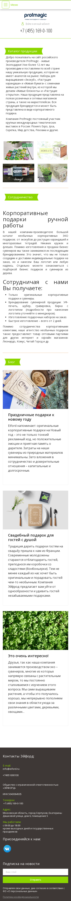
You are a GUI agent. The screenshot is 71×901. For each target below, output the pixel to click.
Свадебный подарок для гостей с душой (31, 537)
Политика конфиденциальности (21, 897)
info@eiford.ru (11, 768)
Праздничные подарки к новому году (31, 417)
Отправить (35, 879)
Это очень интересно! (28, 655)
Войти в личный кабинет (37, 24)
